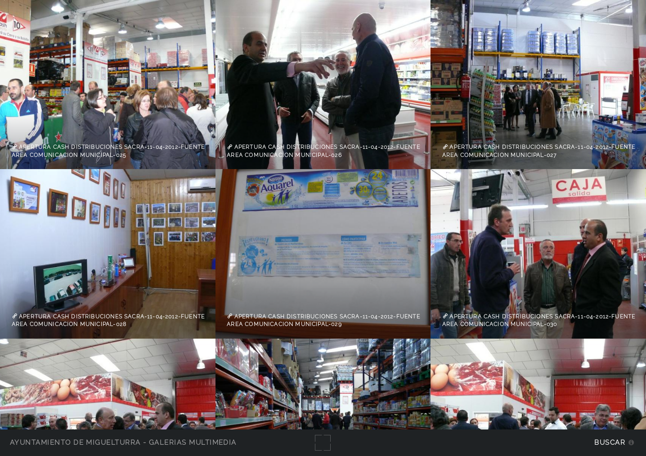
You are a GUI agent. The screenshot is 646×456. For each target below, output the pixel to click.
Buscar (609, 442)
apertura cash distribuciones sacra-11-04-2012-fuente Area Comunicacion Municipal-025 (108, 151)
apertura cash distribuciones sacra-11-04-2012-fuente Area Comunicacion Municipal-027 (538, 151)
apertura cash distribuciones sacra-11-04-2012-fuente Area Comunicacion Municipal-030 (538, 320)
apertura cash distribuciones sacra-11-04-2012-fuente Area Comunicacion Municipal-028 (108, 320)
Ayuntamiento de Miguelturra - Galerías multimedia (123, 442)
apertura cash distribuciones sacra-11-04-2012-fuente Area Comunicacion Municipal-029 (323, 320)
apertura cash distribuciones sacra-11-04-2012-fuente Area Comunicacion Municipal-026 (323, 151)
